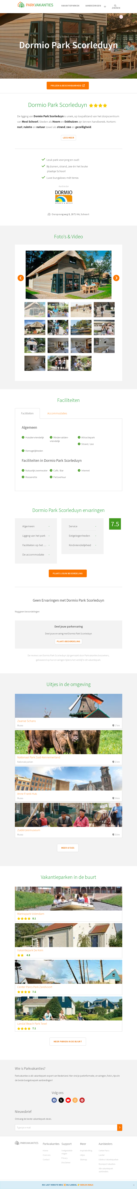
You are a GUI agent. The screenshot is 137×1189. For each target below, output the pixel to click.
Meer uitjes (67, 847)
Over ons (46, 1155)
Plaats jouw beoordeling (68, 573)
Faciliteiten (27, 413)
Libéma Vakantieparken (108, 1159)
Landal (101, 1155)
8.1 (34, 918)
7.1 (34, 1028)
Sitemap (83, 1159)
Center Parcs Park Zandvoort (34, 987)
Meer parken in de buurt (68, 1041)
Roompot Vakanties (107, 1164)
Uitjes (82, 1155)
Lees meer (68, 137)
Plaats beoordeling (68, 641)
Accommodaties (57, 413)
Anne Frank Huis (27, 793)
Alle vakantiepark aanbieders (106, 1170)
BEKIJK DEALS (86, 1184)
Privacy (64, 1158)
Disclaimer (65, 1162)
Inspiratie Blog (86, 1150)
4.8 (28, 955)
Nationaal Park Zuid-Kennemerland (38, 757)
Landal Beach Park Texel (32, 1023)
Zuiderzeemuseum (28, 830)
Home (45, 1150)
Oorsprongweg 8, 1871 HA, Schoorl (68, 214)
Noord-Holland (70, 36)
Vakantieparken (70, 5)
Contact (46, 1159)
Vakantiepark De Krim (30, 950)
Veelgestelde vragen (66, 1152)
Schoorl (85, 36)
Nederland (53, 36)
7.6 (34, 992)
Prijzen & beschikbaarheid (68, 85)
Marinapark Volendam (30, 914)
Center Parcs (104, 1150)
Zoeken (116, 7)
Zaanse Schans (26, 721)
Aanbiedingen (93, 5)
